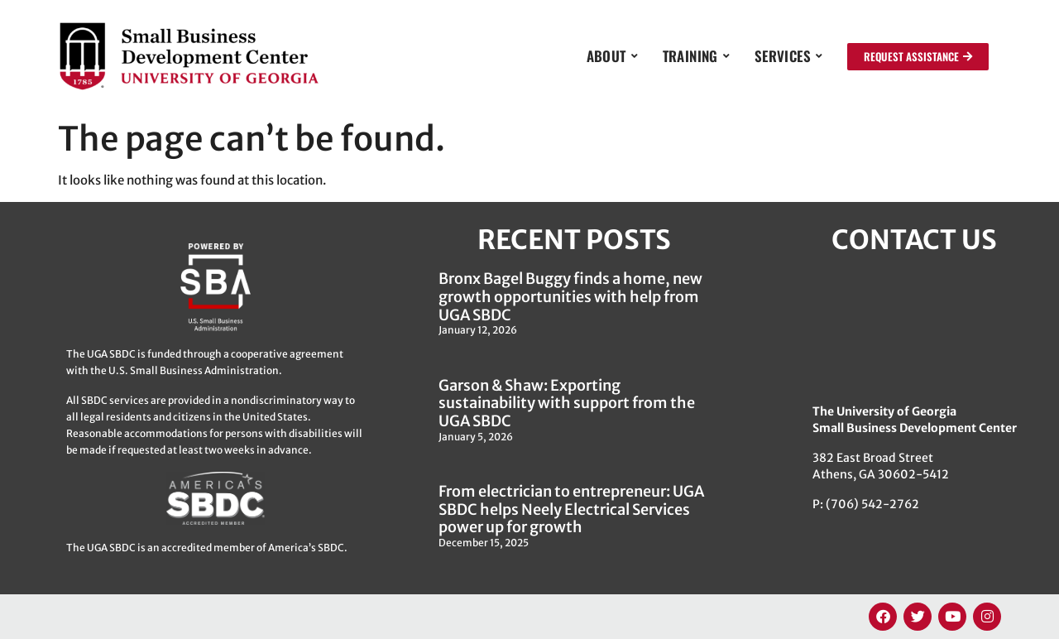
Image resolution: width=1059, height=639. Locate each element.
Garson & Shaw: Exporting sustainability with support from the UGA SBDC (566, 403)
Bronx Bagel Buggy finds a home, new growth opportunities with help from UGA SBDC (570, 296)
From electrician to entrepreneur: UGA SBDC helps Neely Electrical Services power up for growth (571, 509)
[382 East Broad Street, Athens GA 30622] (914, 328)
